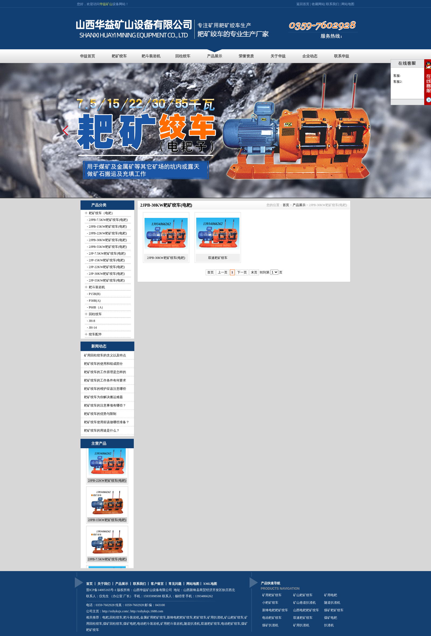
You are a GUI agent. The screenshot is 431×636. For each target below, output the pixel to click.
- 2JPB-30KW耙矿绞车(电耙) (106, 240)
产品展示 (214, 56)
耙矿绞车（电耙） (102, 213)
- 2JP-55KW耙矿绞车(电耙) (105, 280)
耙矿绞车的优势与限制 (100, 414)
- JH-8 (90, 321)
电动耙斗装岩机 (148, 623)
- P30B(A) (93, 301)
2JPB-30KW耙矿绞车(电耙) (166, 258)
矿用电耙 (330, 595)
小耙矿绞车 (270, 603)
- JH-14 (91, 327)
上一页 (222, 272)
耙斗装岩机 (151, 56)
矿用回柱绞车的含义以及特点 (105, 355)
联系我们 (332, 4)
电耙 (105, 617)
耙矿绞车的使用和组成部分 (103, 364)
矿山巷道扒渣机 (304, 603)
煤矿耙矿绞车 (334, 611)
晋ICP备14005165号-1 (101, 590)
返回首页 (303, 4)
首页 (286, 205)
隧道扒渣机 (332, 603)
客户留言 (157, 584)
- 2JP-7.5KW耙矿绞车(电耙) (105, 253)
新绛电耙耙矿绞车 (275, 611)
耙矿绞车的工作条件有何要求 (105, 380)
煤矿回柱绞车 (112, 623)
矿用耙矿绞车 (272, 595)
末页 (254, 272)
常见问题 (175, 584)
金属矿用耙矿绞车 (153, 617)
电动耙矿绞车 (272, 618)
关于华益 (278, 56)
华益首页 (87, 56)
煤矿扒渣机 (270, 626)
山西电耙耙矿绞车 (306, 611)
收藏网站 (318, 4)
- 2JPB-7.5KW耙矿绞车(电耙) (107, 220)
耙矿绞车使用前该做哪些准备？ (106, 422)
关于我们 (103, 584)
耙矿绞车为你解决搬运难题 (103, 397)
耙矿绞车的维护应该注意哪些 (105, 389)
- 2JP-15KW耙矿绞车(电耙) (105, 260)
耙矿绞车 (119, 56)
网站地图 (347, 4)
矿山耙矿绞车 (234, 617)
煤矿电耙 (330, 618)
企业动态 (309, 56)
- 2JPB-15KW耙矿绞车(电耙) (106, 226)
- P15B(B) (93, 294)
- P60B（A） (95, 307)
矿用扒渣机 (215, 617)
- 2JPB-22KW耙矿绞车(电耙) (106, 233)
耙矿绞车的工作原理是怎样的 (105, 372)
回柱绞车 (182, 56)
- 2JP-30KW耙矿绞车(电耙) (105, 274)
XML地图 (210, 584)
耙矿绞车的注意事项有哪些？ (105, 405)
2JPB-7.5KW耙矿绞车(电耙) (107, 562)
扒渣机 (329, 626)
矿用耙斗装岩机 (171, 623)
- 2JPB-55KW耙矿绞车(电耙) (106, 247)
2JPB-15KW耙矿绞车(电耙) (107, 523)
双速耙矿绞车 (217, 258)
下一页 (242, 272)
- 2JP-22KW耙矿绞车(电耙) (105, 267)
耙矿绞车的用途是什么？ (102, 430)
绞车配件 (95, 334)
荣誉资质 (246, 56)
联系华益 (341, 56)
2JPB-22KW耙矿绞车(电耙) (107, 484)
